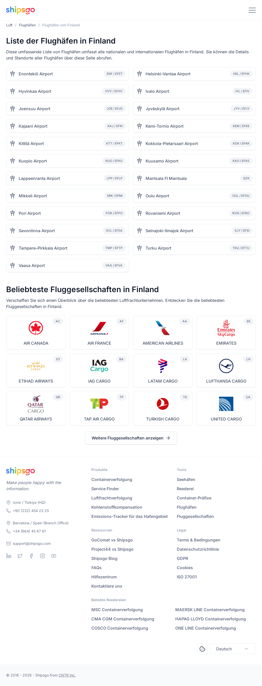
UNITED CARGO (226, 419)
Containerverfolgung (111, 479)
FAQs (96, 567)
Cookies (185, 567)
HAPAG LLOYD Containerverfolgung (210, 618)
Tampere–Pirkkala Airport (43, 248)
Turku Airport (158, 248)
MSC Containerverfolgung (117, 609)
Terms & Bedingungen (198, 539)
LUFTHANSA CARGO (226, 381)
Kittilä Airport (31, 143)
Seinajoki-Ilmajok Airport (169, 230)
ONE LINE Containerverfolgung (205, 628)
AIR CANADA (36, 343)
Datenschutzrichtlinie (198, 549)
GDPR (182, 558)
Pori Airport (30, 213)
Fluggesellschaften (195, 516)
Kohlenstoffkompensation (116, 507)
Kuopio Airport (33, 160)
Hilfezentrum (104, 576)
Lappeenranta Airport (39, 178)
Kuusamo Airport (162, 160)
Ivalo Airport (157, 91)
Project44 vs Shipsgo (112, 549)
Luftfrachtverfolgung (111, 497)
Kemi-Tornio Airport (164, 126)
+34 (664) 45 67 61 (29, 531)
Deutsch (232, 649)
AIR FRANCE (99, 343)
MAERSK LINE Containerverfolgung (210, 609)
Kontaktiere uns (106, 586)
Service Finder (105, 488)
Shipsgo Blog (104, 558)
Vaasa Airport (32, 265)
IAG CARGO (99, 381)
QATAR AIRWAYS (36, 419)
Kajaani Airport (33, 126)
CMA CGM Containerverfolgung (122, 618)
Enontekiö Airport (36, 73)
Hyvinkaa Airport (35, 91)
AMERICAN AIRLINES (163, 343)
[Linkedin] (8, 555)
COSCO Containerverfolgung (119, 628)
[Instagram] (42, 555)
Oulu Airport (157, 195)
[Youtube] (53, 555)
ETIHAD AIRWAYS (36, 381)
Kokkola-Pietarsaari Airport (172, 143)
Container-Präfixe (194, 497)
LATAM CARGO (163, 381)
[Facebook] (31, 555)
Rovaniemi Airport (163, 213)
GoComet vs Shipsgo (112, 539)
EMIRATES (226, 343)
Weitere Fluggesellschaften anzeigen (131, 438)
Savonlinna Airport (37, 230)
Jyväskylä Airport (162, 108)
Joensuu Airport (34, 108)
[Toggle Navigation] (252, 10)
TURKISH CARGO (162, 419)
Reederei (185, 488)
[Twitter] (20, 555)
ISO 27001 (187, 576)
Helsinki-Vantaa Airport (168, 73)
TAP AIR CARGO (99, 419)
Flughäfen (186, 507)
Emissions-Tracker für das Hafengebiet (129, 516)
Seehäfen (186, 479)
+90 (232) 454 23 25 (31, 510)
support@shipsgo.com (32, 543)
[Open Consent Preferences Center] (202, 648)
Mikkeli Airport (33, 195)
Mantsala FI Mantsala (166, 178)
